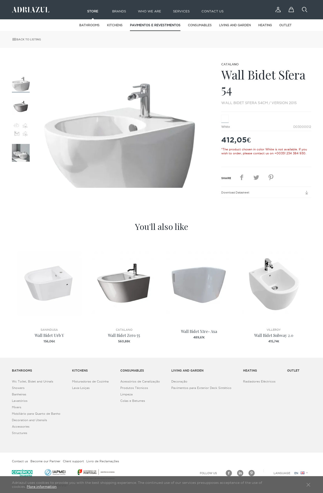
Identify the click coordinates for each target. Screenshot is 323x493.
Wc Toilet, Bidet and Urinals (32, 381)
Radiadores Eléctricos (259, 381)
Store (92, 11)
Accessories (20, 426)
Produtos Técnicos (134, 387)
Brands (119, 11)
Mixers (16, 407)
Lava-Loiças (81, 387)
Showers (18, 387)
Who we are (149, 11)
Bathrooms (89, 25)
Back (26, 39)
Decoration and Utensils (29, 420)
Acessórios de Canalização (140, 381)
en (301, 473)
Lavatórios (19, 400)
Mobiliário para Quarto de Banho (36, 413)
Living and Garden (235, 25)
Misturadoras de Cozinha (90, 381)
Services (181, 11)
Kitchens (115, 25)
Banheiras (19, 394)
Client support (73, 461)
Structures (19, 433)
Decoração (179, 381)
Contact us (212, 11)
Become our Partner (45, 461)
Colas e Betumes (132, 400)
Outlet (285, 25)
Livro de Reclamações (102, 461)
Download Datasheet (266, 192)
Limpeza (126, 394)
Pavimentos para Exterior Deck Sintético (201, 387)
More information (42, 487)
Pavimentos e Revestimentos (155, 25)
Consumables (200, 25)
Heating (265, 25)
